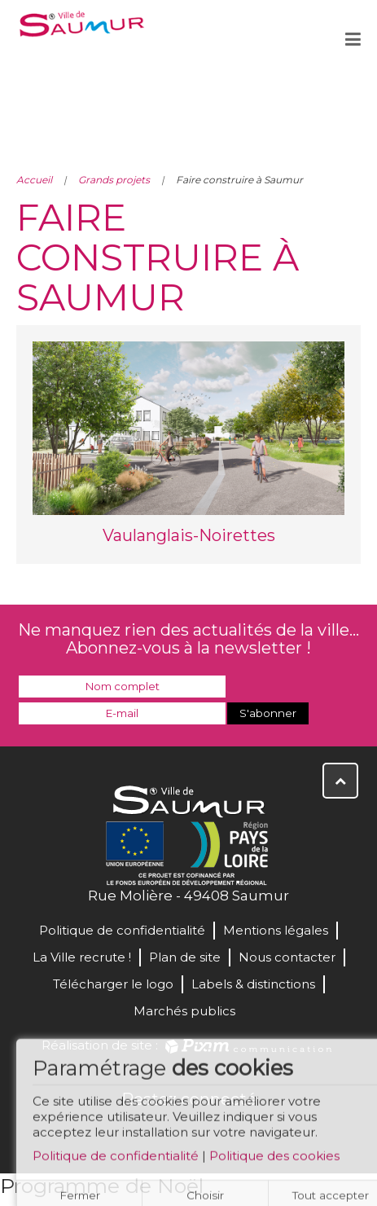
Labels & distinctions (253, 984)
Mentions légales (275, 930)
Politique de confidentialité (116, 1158)
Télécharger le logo (113, 984)
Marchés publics (184, 1011)
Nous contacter (287, 957)
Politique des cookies (274, 1158)
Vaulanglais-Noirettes (189, 535)
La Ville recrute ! (82, 957)
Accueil (34, 180)
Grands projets (114, 180)
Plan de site (185, 957)
